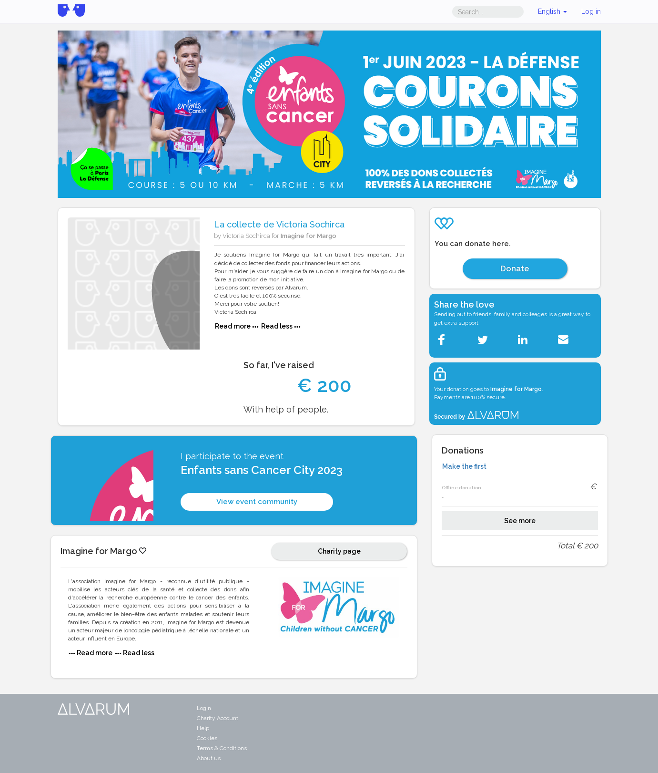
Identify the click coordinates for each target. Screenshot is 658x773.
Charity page (339, 551)
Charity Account (217, 718)
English (552, 11)
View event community (256, 501)
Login (204, 708)
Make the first (464, 466)
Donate (514, 268)
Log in (591, 11)
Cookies (207, 738)
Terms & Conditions (222, 748)
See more (520, 521)
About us (209, 758)
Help (203, 728)
